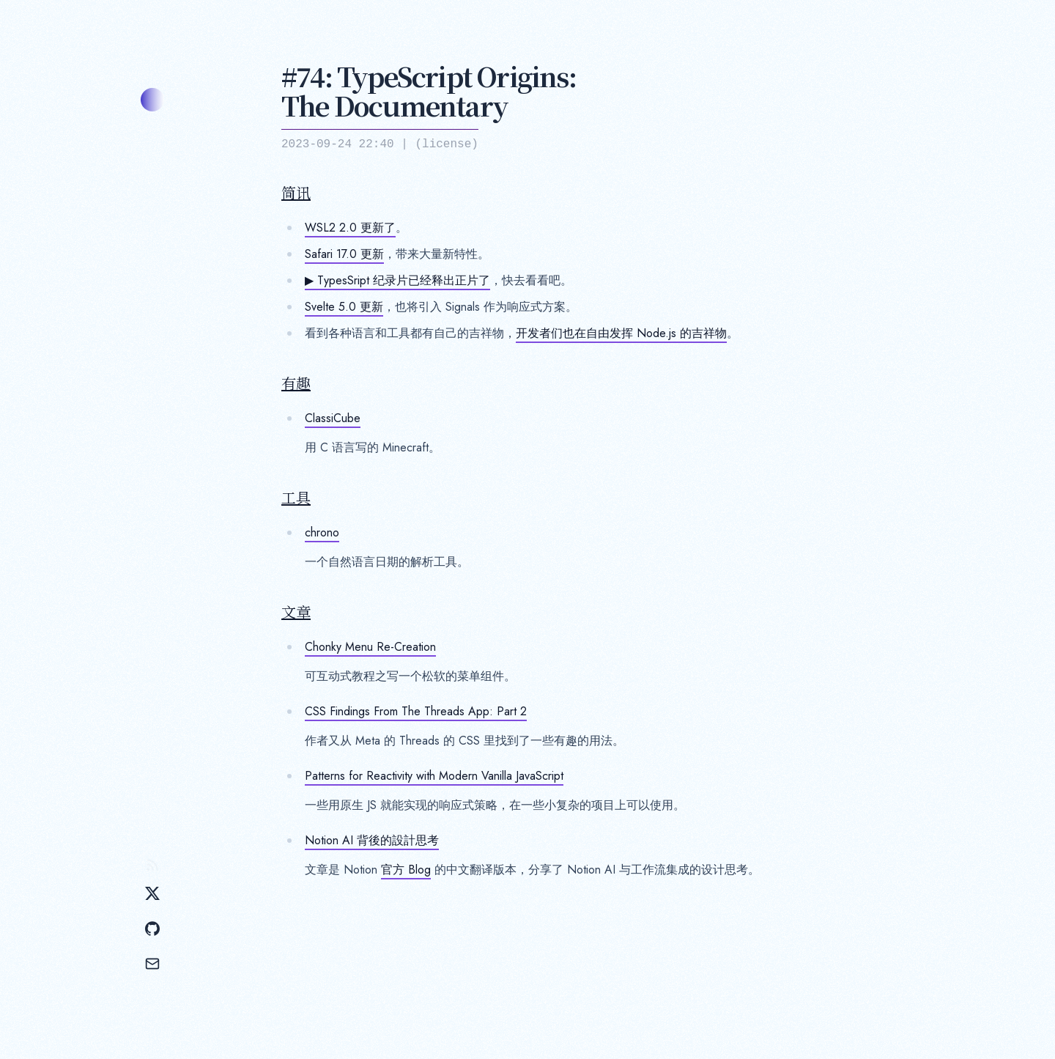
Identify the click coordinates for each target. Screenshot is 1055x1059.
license (446, 144)
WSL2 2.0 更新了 (350, 227)
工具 (296, 497)
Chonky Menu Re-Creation (370, 646)
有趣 (296, 383)
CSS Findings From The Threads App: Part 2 (416, 711)
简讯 (296, 192)
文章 (296, 612)
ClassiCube (332, 418)
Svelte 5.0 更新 (344, 306)
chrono (322, 532)
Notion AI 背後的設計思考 (372, 840)
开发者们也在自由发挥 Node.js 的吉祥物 (621, 333)
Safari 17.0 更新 (344, 254)
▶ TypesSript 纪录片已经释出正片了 (397, 280)
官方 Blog (406, 869)
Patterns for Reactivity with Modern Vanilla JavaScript (434, 775)
